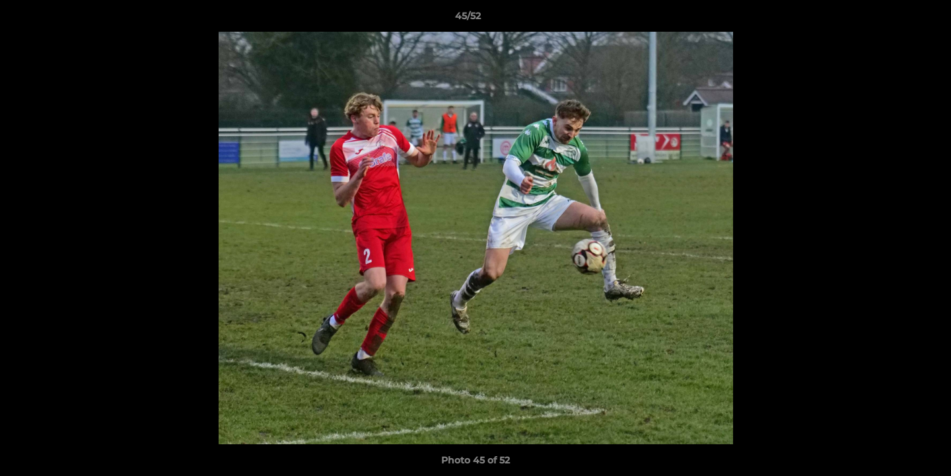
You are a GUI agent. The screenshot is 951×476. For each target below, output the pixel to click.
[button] (895, 19)
